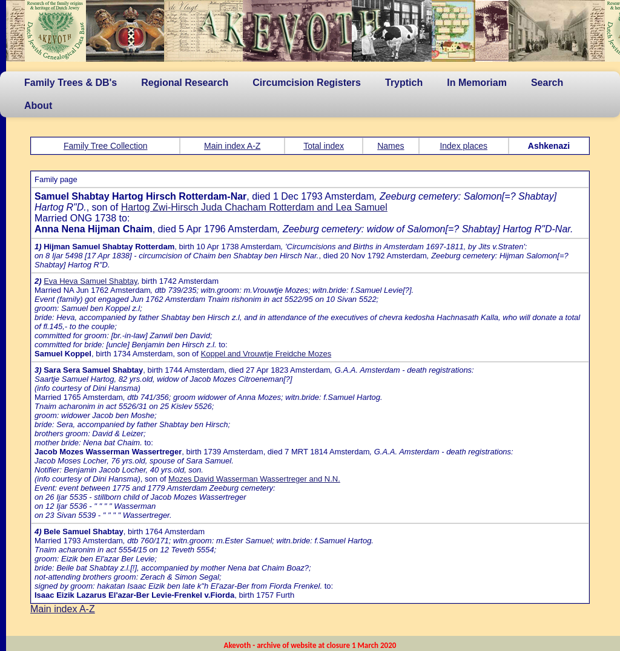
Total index (323, 146)
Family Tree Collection (106, 146)
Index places (463, 146)
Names (390, 146)
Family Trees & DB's (70, 82)
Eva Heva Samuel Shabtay (90, 281)
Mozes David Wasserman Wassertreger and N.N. (254, 478)
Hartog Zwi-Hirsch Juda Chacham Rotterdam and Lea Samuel (254, 207)
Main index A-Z (232, 146)
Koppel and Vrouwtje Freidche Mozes (266, 353)
